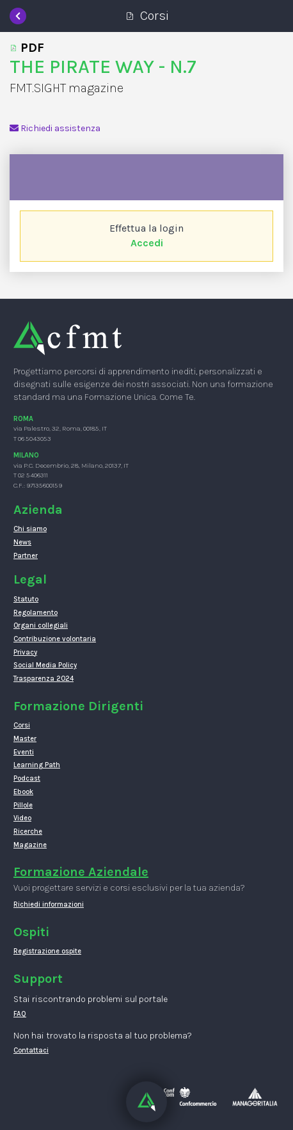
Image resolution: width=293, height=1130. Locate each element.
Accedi (147, 243)
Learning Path (36, 765)
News (22, 542)
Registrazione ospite (47, 951)
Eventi (23, 752)
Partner (25, 556)
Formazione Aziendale (80, 871)
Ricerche (27, 831)
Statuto (25, 599)
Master (24, 739)
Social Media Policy (45, 665)
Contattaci (31, 1050)
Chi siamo (30, 529)
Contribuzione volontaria (54, 639)
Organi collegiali (40, 625)
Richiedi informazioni (48, 904)
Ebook (23, 792)
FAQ (19, 1014)
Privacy (25, 652)
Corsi (21, 725)
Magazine (30, 845)
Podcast (26, 778)
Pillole (23, 805)
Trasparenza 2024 (43, 678)
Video (22, 818)
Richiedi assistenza (55, 128)
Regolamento (35, 613)
